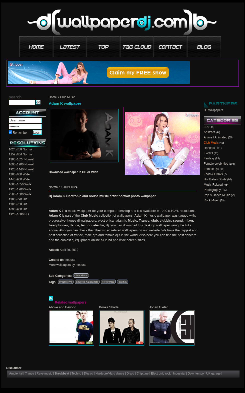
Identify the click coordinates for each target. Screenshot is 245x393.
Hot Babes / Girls (215, 179)
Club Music (67, 97)
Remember (20, 132)
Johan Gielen (158, 307)
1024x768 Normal (20, 149)
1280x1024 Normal (21, 159)
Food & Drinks (213, 174)
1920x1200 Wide (20, 189)
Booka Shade (108, 307)
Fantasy (209, 158)
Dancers (209, 148)
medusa (69, 260)
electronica (108, 281)
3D (206, 127)
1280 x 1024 (69, 187)
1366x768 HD (18, 204)
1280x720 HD (18, 199)
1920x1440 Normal (21, 169)
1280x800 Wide (19, 174)
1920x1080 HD (19, 214)
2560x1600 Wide (20, 194)
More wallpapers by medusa (67, 265)
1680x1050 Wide (20, 184)
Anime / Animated (215, 137)
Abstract (209, 132)
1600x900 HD (18, 209)
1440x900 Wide (19, 179)
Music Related (213, 184)
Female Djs (211, 169)
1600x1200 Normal (21, 164)
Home (53, 97)
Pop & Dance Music (217, 195)
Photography (212, 190)
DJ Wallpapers (213, 110)
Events (208, 153)
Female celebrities (216, 163)
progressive (65, 281)
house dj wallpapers (87, 281)
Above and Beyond (62, 307)
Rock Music (211, 200)
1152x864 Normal (20, 154)
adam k (122, 281)
